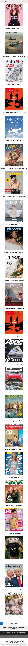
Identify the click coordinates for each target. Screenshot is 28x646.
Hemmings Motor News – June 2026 (14, 392)
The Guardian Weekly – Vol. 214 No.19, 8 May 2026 (14, 589)
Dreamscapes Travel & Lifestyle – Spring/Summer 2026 (14, 420)
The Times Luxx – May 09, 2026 (14, 224)
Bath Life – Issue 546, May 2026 (14, 84)
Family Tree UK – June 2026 (14, 617)
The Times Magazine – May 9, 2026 (14, 28)
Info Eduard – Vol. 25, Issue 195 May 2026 (14, 56)
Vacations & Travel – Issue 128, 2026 (14, 280)
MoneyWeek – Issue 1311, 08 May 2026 (14, 449)
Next (17, 623)
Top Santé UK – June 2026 (14, 533)
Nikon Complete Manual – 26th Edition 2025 (14, 196)
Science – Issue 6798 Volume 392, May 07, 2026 (14, 561)
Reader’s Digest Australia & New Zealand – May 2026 (14, 168)
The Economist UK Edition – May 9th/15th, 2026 (14, 112)
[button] (24, 1)
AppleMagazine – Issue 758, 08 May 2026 (14, 364)
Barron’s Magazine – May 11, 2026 (14, 140)
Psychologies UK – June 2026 (14, 505)
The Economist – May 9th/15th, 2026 (14, 336)
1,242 (11, 623)
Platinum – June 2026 (14, 477)
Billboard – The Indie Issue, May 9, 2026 (14, 252)
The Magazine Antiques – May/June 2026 (14, 308)
